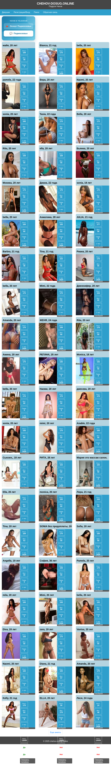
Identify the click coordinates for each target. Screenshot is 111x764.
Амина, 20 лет (11, 354)
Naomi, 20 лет (85, 79)
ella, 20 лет (46, 148)
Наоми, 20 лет (48, 389)
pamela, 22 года (12, 79)
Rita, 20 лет (9, 148)
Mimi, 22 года (47, 286)
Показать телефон (25, 761)
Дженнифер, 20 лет (88, 286)
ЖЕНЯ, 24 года (48, 320)
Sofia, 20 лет (84, 526)
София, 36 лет (48, 560)
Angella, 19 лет (11, 560)
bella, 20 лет (84, 45)
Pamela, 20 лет (85, 560)
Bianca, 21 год (48, 45)
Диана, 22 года (48, 182)
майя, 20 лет (10, 45)
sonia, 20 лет (10, 114)
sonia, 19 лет (84, 182)
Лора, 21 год (84, 492)
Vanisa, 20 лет (85, 629)
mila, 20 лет (9, 595)
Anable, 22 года (86, 423)
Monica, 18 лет (85, 354)
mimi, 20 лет (47, 423)
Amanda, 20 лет (12, 320)
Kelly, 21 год (10, 698)
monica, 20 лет (48, 492)
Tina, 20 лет (9, 526)
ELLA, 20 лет (47, 698)
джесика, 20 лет (86, 389)
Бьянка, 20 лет (85, 148)
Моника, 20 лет (11, 182)
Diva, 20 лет (9, 629)
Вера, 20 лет (47, 79)
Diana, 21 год (47, 663)
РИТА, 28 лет (47, 457)
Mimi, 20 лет (47, 595)
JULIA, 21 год (84, 217)
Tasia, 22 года (48, 114)
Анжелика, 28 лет (50, 217)
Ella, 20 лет (9, 492)
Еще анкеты (55, 732)
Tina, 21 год (46, 251)
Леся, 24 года (84, 698)
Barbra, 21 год (11, 251)
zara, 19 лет (46, 629)
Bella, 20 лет (84, 114)
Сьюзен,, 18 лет (12, 457)
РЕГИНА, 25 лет (49, 354)
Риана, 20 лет (85, 251)
